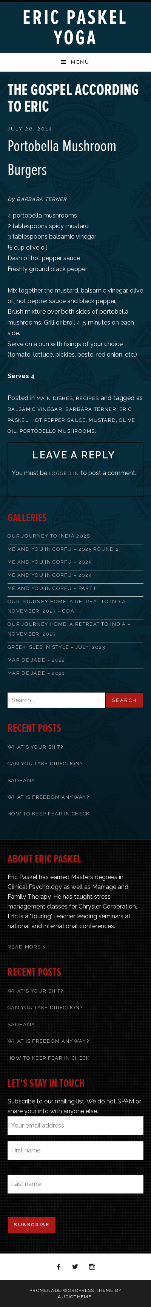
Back (127, 86)
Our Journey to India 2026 (49, 536)
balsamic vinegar (35, 409)
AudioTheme (74, 1296)
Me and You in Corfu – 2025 (50, 562)
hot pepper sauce (58, 420)
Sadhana (21, 780)
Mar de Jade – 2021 (36, 673)
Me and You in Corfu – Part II (52, 588)
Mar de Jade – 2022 (36, 660)
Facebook (59, 1267)
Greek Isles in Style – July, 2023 (56, 647)
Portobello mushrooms (57, 431)
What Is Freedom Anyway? (48, 797)
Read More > (27, 947)
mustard (102, 420)
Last (14, 1200)
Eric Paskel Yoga (75, 28)
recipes (87, 398)
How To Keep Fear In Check (49, 814)
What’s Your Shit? (35, 747)
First (14, 1166)
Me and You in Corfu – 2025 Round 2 (63, 549)
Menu (80, 62)
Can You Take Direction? (45, 763)
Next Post (137, 86)
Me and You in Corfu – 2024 (50, 575)
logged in (64, 473)
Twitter (75, 1267)
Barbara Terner (90, 409)
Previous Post (117, 86)
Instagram (92, 1267)
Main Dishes (55, 398)
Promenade (45, 1290)
